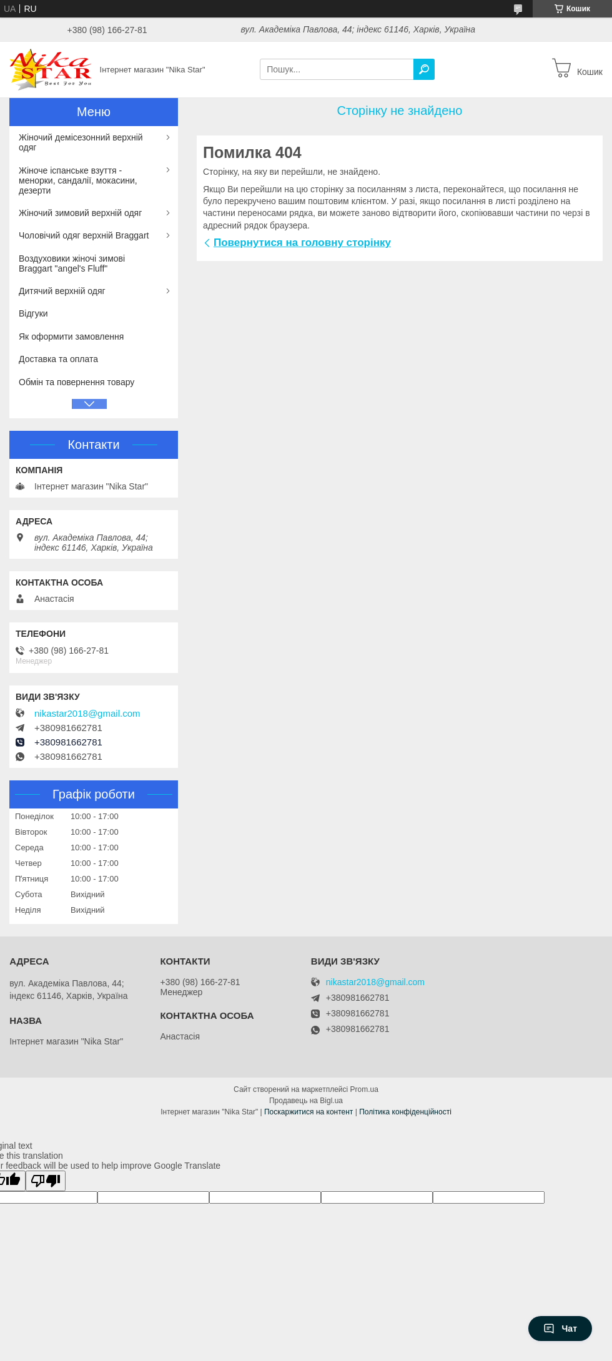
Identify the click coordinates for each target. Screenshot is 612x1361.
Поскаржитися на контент (308, 1112)
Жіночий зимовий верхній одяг (80, 213)
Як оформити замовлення (71, 336)
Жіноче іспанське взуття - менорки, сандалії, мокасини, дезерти (78, 180)
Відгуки (33, 313)
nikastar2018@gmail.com (87, 714)
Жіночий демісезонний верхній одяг (81, 142)
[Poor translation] (46, 1181)
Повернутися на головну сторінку (302, 242)
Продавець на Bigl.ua (306, 1100)
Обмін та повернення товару (76, 382)
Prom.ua (364, 1089)
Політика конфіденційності (405, 1112)
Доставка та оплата (58, 359)
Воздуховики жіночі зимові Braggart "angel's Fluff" (72, 263)
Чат (560, 1328)
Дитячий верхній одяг (62, 291)
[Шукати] (424, 69)
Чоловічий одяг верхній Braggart (84, 235)
